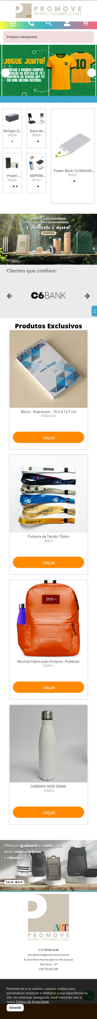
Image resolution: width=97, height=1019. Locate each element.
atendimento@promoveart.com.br (48, 955)
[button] (5, 72)
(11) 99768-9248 (48, 950)
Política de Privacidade (32, 1002)
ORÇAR (48, 438)
